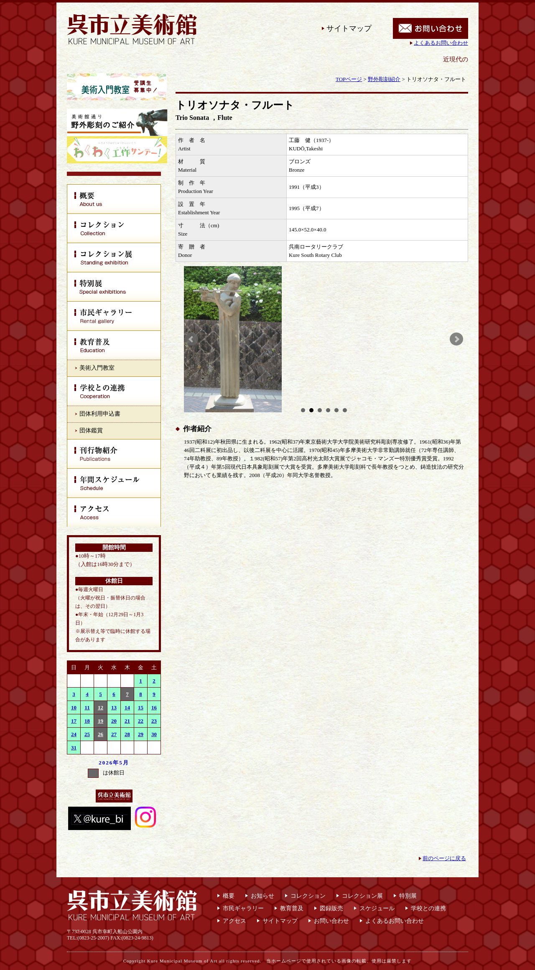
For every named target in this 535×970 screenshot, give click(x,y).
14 (127, 707)
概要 (228, 896)
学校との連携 (428, 908)
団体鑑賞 (91, 430)
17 (73, 721)
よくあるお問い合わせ (441, 43)
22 (140, 721)
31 (73, 747)
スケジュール (377, 908)
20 (114, 721)
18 (87, 721)
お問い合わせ (331, 921)
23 (154, 721)
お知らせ (262, 896)
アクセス (234, 921)
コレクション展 (362, 896)
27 (114, 734)
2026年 (109, 762)
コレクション (308, 896)
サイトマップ (349, 28)
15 (140, 707)
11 (86, 707)
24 (73, 734)
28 (127, 734)
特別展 (408, 896)
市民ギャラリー (243, 908)
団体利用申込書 (99, 414)
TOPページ (349, 79)
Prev (191, 339)
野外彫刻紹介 (384, 79)
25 (87, 734)
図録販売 (331, 908)
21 (127, 721)
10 (73, 707)
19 (100, 721)
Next (456, 339)
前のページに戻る (444, 858)
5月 (124, 762)
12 (100, 707)
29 (140, 734)
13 (114, 707)
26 (100, 734)
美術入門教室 (97, 368)
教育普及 (291, 908)
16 (154, 707)
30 (154, 734)
